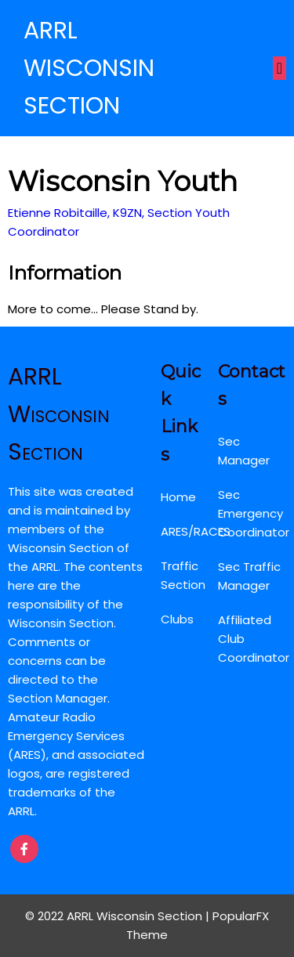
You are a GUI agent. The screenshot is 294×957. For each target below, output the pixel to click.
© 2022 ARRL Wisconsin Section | (118, 916)
